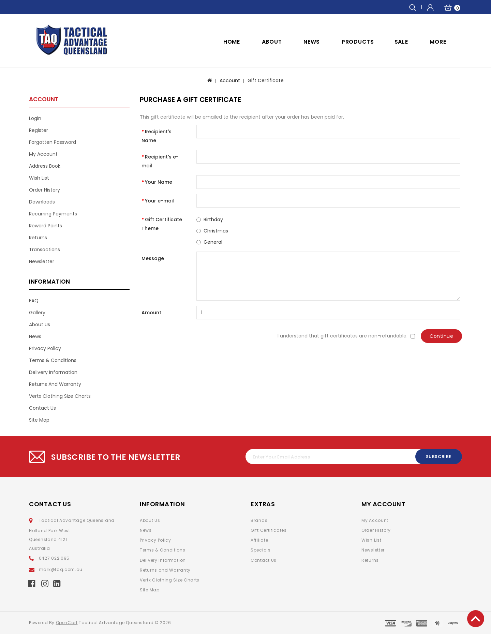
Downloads (42, 201)
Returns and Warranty (55, 384)
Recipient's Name (157, 136)
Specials (261, 550)
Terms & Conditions (52, 360)
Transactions (44, 249)
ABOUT (272, 42)
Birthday (213, 219)
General (213, 242)
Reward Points (45, 225)
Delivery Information (53, 372)
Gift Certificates (269, 530)
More (438, 42)
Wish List (39, 178)
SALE (401, 42)
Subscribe (438, 456)
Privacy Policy (45, 348)
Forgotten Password (52, 142)
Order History (44, 189)
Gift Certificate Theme (162, 224)
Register (38, 130)
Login (35, 118)
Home (231, 42)
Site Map (39, 420)
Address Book (44, 166)
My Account (43, 154)
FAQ (34, 300)
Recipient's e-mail (160, 161)
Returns (38, 237)
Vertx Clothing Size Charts (60, 396)
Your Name (158, 182)
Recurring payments (53, 213)
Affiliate (259, 540)
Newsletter (41, 261)
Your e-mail (159, 200)
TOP (475, 618)
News (35, 336)
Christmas (216, 230)
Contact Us (42, 408)
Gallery (37, 312)
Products (358, 42)
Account (230, 80)
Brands (259, 520)
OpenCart (67, 622)
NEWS (311, 42)
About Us (39, 324)
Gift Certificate (266, 80)
